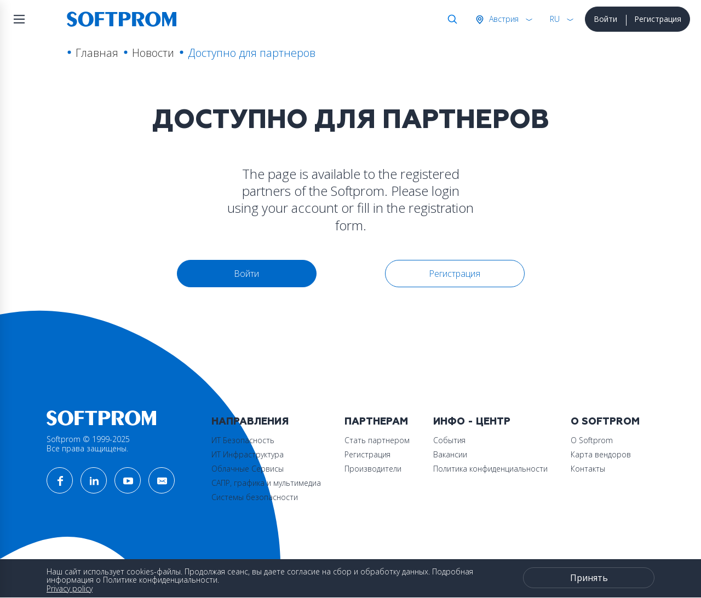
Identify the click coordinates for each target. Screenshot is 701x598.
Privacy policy (70, 588)
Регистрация (657, 19)
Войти (605, 19)
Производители (372, 468)
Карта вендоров (601, 454)
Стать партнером (377, 440)
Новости (153, 52)
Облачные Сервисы (247, 468)
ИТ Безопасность (242, 440)
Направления (250, 421)
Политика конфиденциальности (490, 468)
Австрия (503, 19)
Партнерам (376, 421)
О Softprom (605, 421)
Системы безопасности (254, 497)
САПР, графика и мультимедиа (266, 483)
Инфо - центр (471, 421)
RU (555, 19)
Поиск (450, 19)
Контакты (588, 468)
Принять (589, 578)
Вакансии (450, 454)
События (449, 440)
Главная (97, 52)
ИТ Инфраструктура (247, 454)
